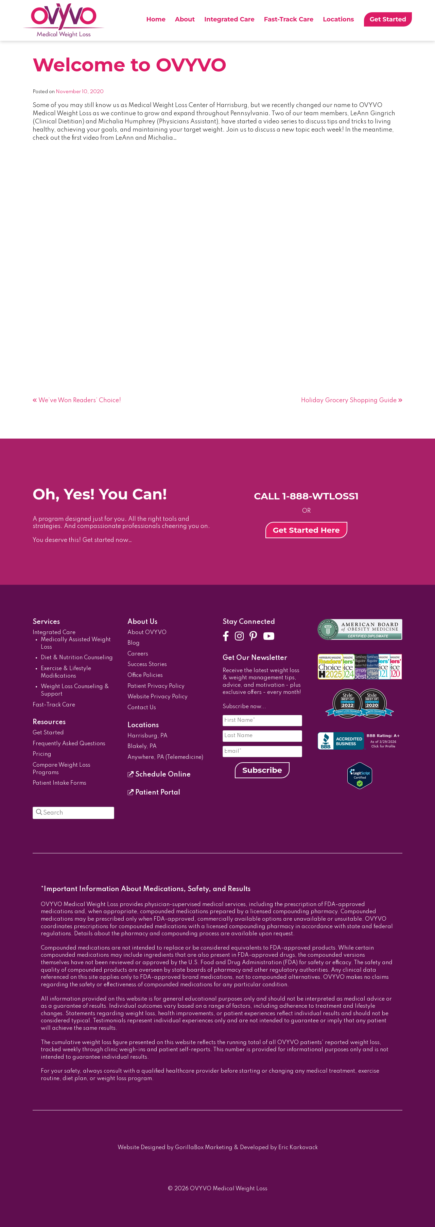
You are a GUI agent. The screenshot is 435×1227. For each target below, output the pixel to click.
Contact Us (141, 708)
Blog (133, 643)
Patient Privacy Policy (156, 686)
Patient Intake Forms (59, 783)
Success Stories (147, 664)
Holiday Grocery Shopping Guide (349, 400)
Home (156, 19)
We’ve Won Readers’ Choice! (79, 400)
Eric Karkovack (298, 1148)
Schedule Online (159, 774)
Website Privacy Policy (157, 697)
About (185, 19)
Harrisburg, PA (147, 736)
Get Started (388, 19)
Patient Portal (153, 792)
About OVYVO (147, 632)
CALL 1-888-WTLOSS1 (306, 496)
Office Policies (145, 675)
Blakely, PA (142, 746)
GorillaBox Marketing (203, 1148)
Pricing (42, 754)
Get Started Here (306, 530)
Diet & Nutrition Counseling (77, 658)
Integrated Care (229, 19)
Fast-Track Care (288, 19)
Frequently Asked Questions (69, 744)
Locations (338, 19)
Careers (137, 654)
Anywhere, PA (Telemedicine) (165, 757)
